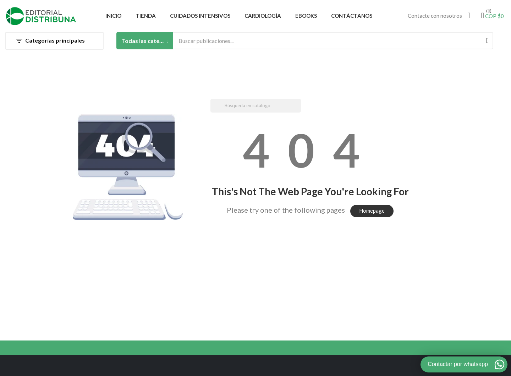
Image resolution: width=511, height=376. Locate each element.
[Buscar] (255, 106)
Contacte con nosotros (435, 15)
